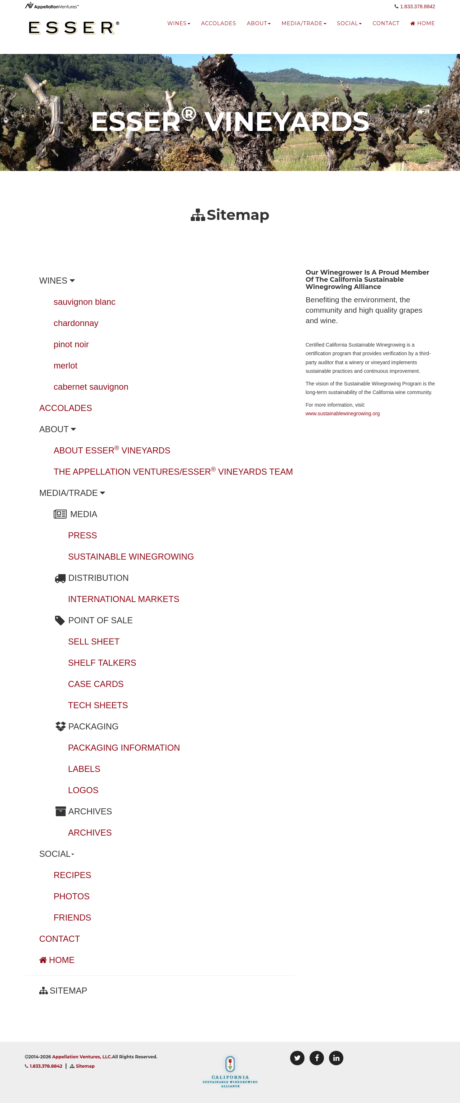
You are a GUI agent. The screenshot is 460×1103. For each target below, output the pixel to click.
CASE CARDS (96, 684)
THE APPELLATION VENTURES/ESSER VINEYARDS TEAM (173, 471)
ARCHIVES (90, 832)
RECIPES (72, 875)
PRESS (82, 535)
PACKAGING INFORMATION (124, 747)
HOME (57, 960)
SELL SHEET (93, 641)
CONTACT (59, 939)
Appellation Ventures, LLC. (82, 1056)
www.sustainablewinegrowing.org (343, 413)
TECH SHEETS (98, 705)
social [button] (349, 30)
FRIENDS (72, 917)
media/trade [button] (303, 30)
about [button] (259, 30)
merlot (65, 365)
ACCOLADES (65, 408)
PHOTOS (72, 896)
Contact (386, 30)
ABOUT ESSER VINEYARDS (112, 450)
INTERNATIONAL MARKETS (123, 599)
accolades (218, 30)
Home (422, 30)
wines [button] (178, 30)
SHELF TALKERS (102, 663)
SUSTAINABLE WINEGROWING (131, 556)
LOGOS (83, 790)
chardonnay (76, 323)
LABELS (84, 769)
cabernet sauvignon (91, 387)
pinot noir (71, 344)
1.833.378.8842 (417, 13)
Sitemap (85, 1066)
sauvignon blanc (85, 302)
